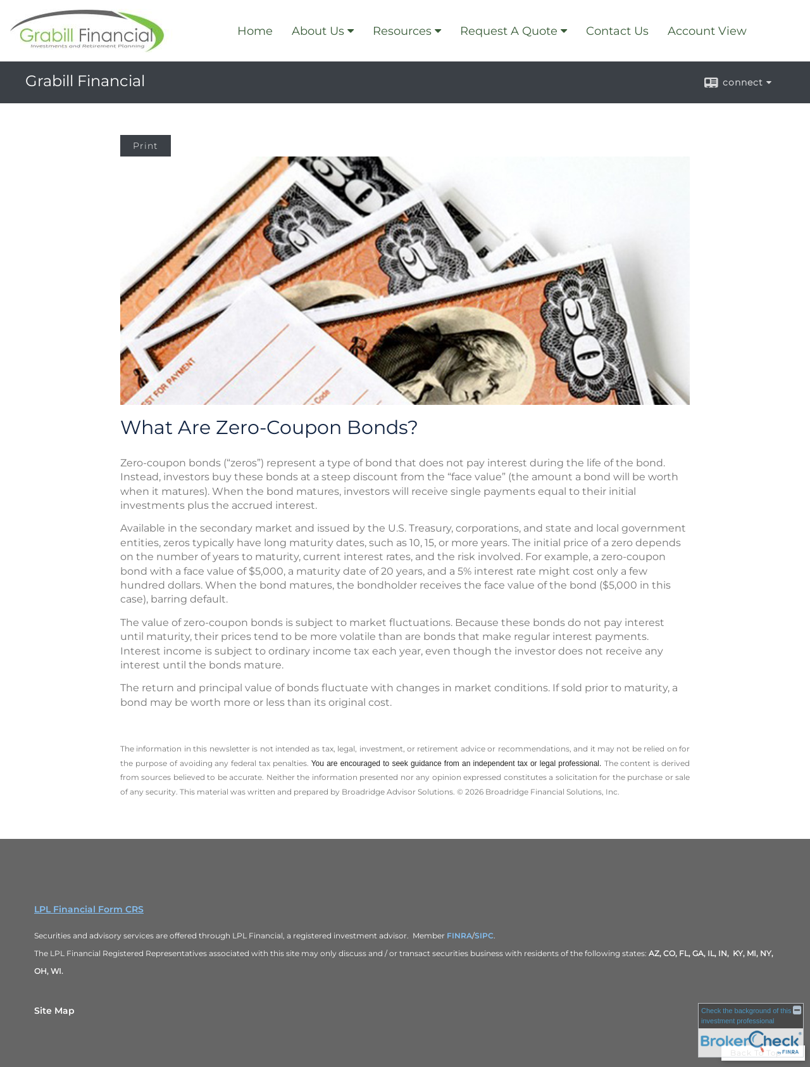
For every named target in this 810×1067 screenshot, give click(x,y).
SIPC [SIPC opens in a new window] (484, 935)
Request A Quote (509, 31)
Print (145, 145)
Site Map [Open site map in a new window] (54, 1010)
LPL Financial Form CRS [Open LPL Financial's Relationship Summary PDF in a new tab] (89, 909)
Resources (402, 31)
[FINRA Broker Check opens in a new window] (751, 1029)
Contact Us (617, 31)
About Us (318, 31)
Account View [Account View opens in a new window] (707, 31)
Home (255, 31)
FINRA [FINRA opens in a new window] (459, 935)
